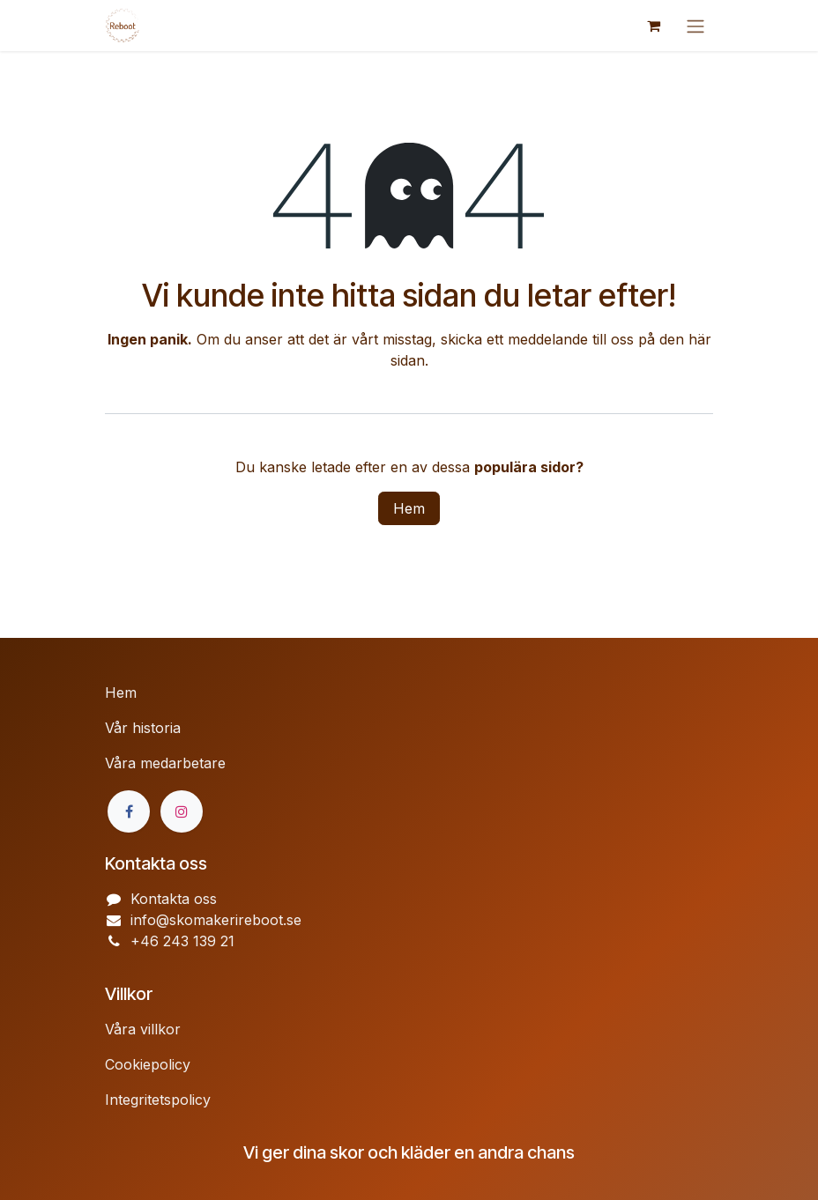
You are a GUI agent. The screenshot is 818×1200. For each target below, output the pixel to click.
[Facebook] (129, 811)
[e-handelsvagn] (653, 25)
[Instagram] (181, 811)
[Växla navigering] (695, 25)
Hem (409, 508)
